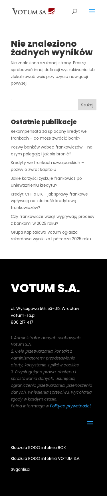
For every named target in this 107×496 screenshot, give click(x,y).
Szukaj (87, 105)
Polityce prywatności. (70, 406)
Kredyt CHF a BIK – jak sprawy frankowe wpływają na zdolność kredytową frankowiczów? (49, 201)
